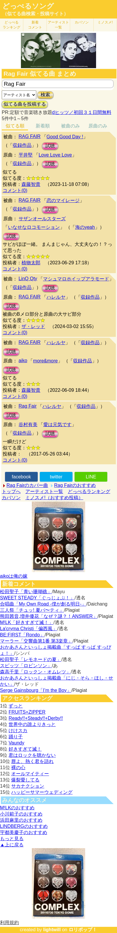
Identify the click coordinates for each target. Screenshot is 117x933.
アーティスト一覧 (44, 491)
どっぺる (11, 24)
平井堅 (26, 154)
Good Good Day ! (65, 136)
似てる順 (15, 125)
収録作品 (22, 145)
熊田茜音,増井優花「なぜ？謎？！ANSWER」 (49, 616)
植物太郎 (31, 262)
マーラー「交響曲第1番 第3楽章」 (36, 640)
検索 (45, 94)
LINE (91, 476)
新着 (35, 24)
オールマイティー (30, 773)
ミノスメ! (105, 22)
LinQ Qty (28, 278)
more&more (45, 360)
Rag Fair (28, 406)
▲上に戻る (12, 844)
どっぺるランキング (89, 491)
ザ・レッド (33, 326)
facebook (21, 476)
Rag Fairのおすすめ (75, 485)
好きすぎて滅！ (25, 749)
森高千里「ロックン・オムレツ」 (35, 671)
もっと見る (12, 838)
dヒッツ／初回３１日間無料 (81, 112)
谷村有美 (28, 424)
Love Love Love (55, 154)
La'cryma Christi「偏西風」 (28, 628)
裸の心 (18, 767)
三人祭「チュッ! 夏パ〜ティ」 (32, 610)
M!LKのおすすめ (17, 807)
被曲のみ (70, 125)
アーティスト (58, 24)
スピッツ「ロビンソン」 (26, 665)
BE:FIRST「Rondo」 (22, 634)
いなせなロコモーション (34, 227)
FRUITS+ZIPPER (27, 712)
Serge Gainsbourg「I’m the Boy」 (35, 690)
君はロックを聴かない (32, 755)
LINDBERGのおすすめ (24, 826)
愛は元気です (57, 424)
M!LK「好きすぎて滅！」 (26, 622)
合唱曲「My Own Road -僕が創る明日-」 (43, 603)
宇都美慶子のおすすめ (23, 832)
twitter (56, 476)
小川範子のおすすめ (21, 813)
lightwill (52, 929)
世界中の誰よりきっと (32, 724)
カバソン (82, 22)
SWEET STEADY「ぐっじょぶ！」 (37, 597)
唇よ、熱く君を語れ (32, 761)
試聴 (50, 145)
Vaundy (16, 742)
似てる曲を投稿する (25, 104)
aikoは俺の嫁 (13, 576)
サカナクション (27, 786)
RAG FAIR (30, 136)
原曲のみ (97, 125)
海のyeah (85, 227)
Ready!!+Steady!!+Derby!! (36, 718)
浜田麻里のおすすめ (21, 820)
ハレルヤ (56, 297)
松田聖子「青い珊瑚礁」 (26, 591)
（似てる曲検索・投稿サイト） (35, 13)
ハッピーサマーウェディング (41, 792)
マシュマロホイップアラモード (76, 278)
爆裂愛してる (25, 779)
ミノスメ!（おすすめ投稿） (54, 497)
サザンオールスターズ (42, 218)
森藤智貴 (31, 184)
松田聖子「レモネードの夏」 (30, 659)
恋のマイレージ (63, 200)
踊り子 (16, 736)
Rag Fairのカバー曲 (27, 485)
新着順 (43, 125)
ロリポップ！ (83, 929)
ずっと (16, 705)
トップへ (11, 491)
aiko (23, 360)
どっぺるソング (28, 6)
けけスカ (18, 730)
